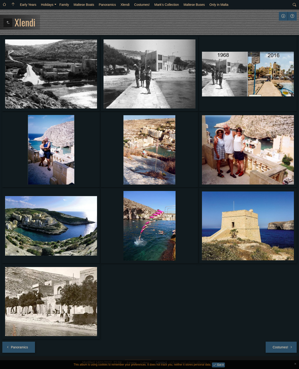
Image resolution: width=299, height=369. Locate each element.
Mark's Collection (166, 4)
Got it (220, 364)
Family (64, 4)
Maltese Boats (84, 4)
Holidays (47, 4)
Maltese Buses (194, 4)
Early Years (28, 4)
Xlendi (124, 4)
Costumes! (142, 4)
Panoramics (107, 4)
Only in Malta (218, 4)
